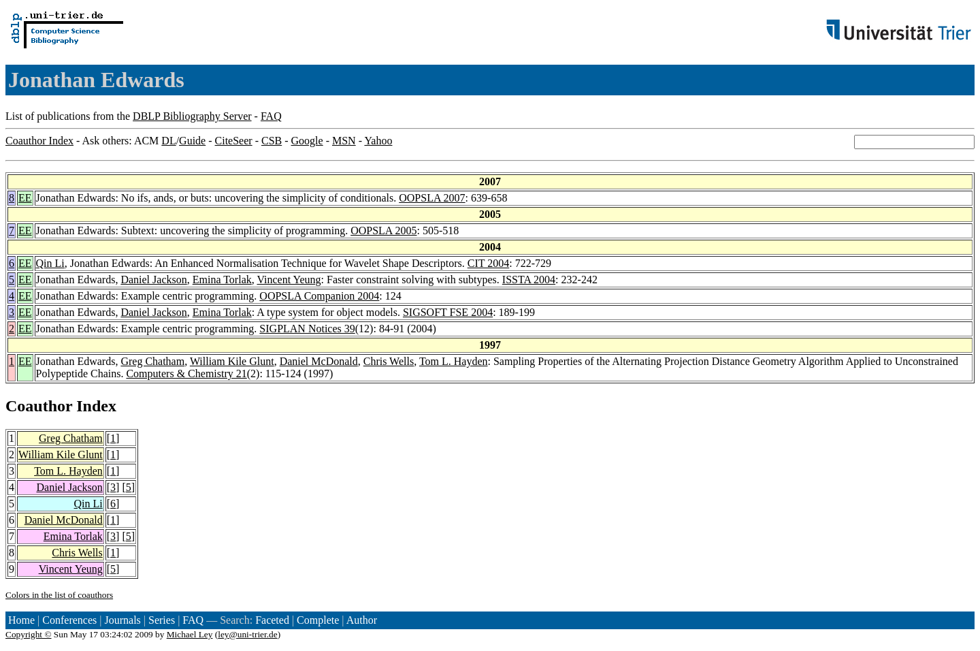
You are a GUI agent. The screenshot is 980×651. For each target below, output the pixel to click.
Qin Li (50, 263)
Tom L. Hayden (453, 361)
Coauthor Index (39, 140)
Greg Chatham (152, 361)
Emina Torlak (222, 279)
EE (25, 198)
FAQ (271, 116)
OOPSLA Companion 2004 (319, 296)
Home (21, 620)
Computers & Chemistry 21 (186, 373)
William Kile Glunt (232, 361)
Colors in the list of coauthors (59, 595)
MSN (344, 140)
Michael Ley (190, 634)
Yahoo (378, 140)
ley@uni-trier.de (247, 634)
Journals (122, 620)
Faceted (272, 620)
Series (161, 620)
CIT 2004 (488, 263)
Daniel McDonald (319, 361)
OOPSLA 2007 (432, 198)
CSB (271, 140)
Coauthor (38, 406)
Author (361, 620)
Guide (192, 140)
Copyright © (28, 634)
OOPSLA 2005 (383, 230)
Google (307, 140)
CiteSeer (233, 140)
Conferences (69, 620)
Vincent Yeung (289, 279)
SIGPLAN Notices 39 (307, 328)
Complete (318, 620)
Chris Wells (388, 361)
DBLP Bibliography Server (192, 116)
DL (168, 140)
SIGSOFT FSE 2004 (448, 312)
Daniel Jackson (153, 279)
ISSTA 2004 (528, 279)
